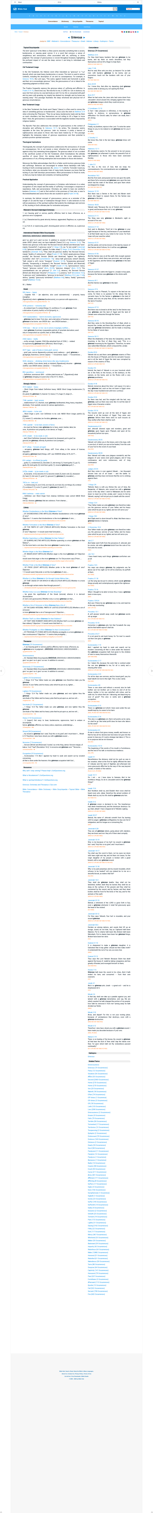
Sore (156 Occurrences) (97, 1190)
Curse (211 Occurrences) (97, 1172)
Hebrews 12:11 (51, 128)
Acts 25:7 (76, 268)
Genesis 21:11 (93, 216)
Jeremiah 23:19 (93, 900)
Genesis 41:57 (93, 269)
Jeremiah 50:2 (93, 925)
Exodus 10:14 (93, 411)
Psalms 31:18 (93, 579)
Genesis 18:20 (28, 79)
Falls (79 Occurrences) (96, 1118)
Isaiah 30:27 (92, 815)
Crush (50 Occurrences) (96, 1169)
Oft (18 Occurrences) (95, 1103)
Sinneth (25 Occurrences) (97, 1214)
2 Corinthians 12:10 (95, 109)
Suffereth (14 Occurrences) (98, 1205)
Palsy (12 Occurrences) (96, 1071)
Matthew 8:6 (59, 278)
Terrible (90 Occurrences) (97, 1121)
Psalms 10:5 (92, 565)
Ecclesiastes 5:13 (94, 706)
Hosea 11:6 (92, 970)
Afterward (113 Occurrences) (98, 1282)
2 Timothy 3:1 (93, 138)
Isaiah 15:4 (92, 788)
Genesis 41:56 (93, 254)
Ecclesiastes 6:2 (94, 730)
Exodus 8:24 (92, 352)
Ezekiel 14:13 (59, 261)
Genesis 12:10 (75, 242)
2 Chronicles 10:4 (77, 249)
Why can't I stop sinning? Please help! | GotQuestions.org (44, 771)
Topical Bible (74, 789)
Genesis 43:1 (93, 281)
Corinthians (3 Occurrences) (98, 1279)
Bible (16, 32)
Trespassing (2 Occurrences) (98, 1130)
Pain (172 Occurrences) (96, 1220)
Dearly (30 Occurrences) (97, 1145)
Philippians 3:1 (53, 273)
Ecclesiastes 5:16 (94, 717)
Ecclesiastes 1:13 (94, 645)
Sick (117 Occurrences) (96, 1232)
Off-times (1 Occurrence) (97, 1098)
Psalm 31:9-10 (28, 91)
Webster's (55, 41)
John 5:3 (56, 270)
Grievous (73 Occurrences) (98, 1068)
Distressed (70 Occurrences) (98, 1136)
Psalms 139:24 (93, 601)
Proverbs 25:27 (93, 634)
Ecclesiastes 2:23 (94, 674)
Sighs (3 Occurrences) (96, 1187)
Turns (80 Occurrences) (96, 1264)
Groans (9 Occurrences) (96, 1115)
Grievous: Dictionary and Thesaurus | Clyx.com (40, 785)
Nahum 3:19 (92, 1037)
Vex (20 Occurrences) (96, 1089)
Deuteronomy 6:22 (94, 426)
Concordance (65, 41)
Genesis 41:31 (93, 243)
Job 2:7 (90, 541)
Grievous (91, 1057)
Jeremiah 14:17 (93, 851)
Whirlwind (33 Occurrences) (98, 1238)
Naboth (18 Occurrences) (97, 1092)
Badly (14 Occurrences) (96, 1163)
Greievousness (93, 1065)
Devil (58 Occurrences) (96, 1148)
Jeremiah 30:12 (93, 914)
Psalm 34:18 (73, 194)
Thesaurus (75, 41)
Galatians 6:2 (34, 191)
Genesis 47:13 (93, 307)
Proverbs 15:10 (93, 623)
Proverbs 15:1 (93, 612)
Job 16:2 (91, 554)
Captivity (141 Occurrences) (98, 1270)
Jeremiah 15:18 (93, 867)
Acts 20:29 (49, 268)
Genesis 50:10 (93, 321)
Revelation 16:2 (78, 273)
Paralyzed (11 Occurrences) (98, 1151)
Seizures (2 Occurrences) (97, 1211)
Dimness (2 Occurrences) (97, 1142)
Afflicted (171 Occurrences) (98, 1178)
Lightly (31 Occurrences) (97, 1223)
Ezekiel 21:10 (93, 943)
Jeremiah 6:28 (93, 829)
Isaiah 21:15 (61, 266)
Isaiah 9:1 (91, 757)
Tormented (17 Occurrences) (98, 1124)
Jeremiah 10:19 (93, 840)
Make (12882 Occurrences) (98, 1252)
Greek (83, 41)
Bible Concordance (30, 789)
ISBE (48, 41)
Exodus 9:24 (92, 397)
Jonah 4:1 (91, 983)
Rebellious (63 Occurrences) (98, 1250)
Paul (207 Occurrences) (96, 1276)
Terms (111, 41)
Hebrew (89, 41)
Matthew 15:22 (34, 280)
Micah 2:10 (92, 1012)
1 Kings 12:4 (66, 249)
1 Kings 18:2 (92, 516)
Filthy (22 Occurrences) (96, 1229)
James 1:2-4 (58, 168)
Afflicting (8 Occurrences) (97, 1181)
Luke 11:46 (80, 275)
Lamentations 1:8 (46, 259)
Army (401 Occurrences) (97, 1175)
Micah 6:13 (92, 1026)
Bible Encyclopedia (60, 789)
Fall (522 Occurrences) (96, 1288)
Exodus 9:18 (92, 384)
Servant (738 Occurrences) (98, 1291)
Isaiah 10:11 (92, 775)
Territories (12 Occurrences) (98, 1127)
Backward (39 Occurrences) (98, 1244)
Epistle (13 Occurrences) (97, 1285)
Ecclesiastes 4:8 (94, 685)
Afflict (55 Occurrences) (96, 1077)
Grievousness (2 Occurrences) (99, 1112)
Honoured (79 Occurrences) (98, 1273)
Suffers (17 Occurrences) (97, 1184)
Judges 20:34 (93, 469)
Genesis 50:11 (93, 336)
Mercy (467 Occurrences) (97, 1235)
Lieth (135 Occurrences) (97, 1106)
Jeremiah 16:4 (36, 252)
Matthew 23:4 (80, 112)
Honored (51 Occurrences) (97, 1255)
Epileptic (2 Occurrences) (97, 1133)
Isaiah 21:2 (92, 802)
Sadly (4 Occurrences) (96, 1208)
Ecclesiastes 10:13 (95, 746)
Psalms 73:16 (93, 590)
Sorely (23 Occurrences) (97, 1199)
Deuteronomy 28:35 (95, 440)
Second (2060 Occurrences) (98, 1080)
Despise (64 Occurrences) (97, 1267)
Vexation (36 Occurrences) (98, 1074)
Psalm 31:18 (57, 254)
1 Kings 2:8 (57, 247)
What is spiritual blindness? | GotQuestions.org (40, 780)
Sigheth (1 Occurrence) (96, 1196)
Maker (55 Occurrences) (97, 1241)
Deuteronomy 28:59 (95, 453)
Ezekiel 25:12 (93, 956)
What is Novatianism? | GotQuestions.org (38, 775)
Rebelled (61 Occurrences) (98, 1258)
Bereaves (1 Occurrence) (97, 1160)
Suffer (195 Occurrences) (97, 1202)
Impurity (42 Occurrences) (97, 1247)
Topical (20, 32)
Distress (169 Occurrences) (98, 1139)
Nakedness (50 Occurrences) (99, 1261)
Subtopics (103, 41)
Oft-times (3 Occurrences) (97, 1100)
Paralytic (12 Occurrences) (98, 1154)
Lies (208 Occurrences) (96, 1109)
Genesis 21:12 (93, 227)
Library (95, 41)
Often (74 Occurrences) (96, 1095)
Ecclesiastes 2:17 (94, 661)
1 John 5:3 (92, 164)
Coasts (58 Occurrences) (97, 1166)
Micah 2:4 (91, 994)
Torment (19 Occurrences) (97, 1217)
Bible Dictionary (45, 789)
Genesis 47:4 (93, 289)
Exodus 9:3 (92, 368)
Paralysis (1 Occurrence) (97, 1157)
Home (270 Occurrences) (97, 1083)
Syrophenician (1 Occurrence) (99, 1193)
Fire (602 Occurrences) (96, 1294)
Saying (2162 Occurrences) (98, 1226)
